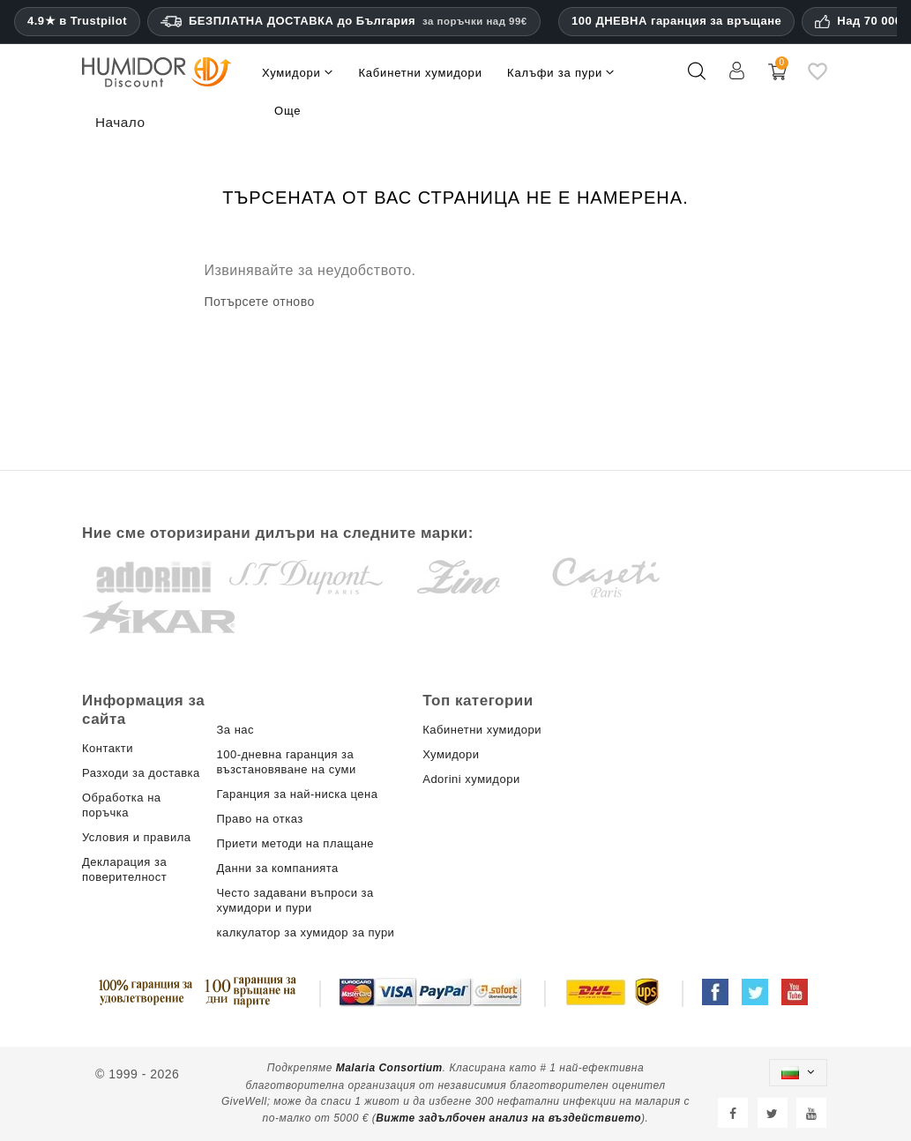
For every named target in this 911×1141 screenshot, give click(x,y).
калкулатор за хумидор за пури (305, 932)
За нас (235, 729)
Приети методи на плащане (295, 843)
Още (287, 110)
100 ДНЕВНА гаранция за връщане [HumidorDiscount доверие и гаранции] (676, 20)
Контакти (107, 748)
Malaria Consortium (389, 1068)
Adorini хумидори (470, 779)
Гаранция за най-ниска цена (296, 794)
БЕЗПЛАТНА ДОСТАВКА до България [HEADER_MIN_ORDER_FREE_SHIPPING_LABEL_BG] (344, 21)
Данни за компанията (277, 868)
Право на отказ (259, 818)
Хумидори (450, 754)
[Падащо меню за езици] (798, 1072)
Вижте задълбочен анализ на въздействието (508, 1118)
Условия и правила (136, 837)
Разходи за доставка (141, 772)
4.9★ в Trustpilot (77, 21)
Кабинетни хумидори (481, 729)
